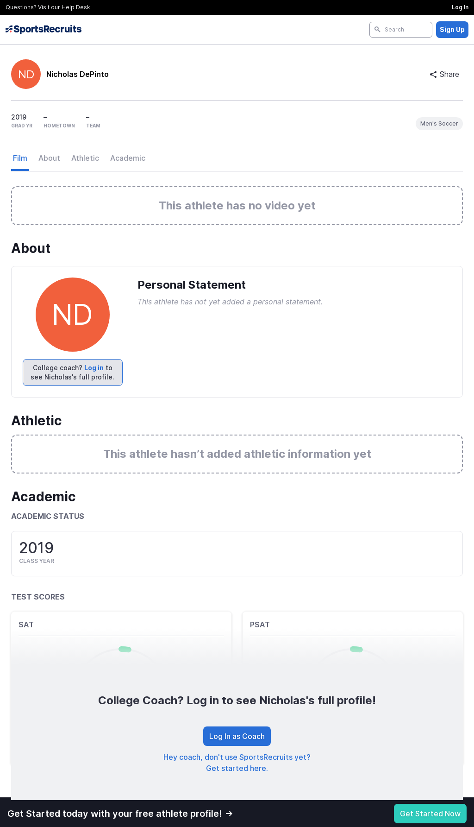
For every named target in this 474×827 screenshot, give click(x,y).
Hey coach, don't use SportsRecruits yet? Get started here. (237, 762)
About (49, 158)
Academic (127, 158)
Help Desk (76, 7)
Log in (94, 368)
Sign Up (452, 29)
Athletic (85, 158)
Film (20, 158)
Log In (460, 7)
